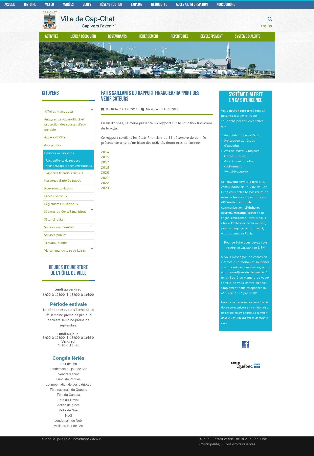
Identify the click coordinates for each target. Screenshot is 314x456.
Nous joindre (226, 4)
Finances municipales (59, 153)
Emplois (136, 4)
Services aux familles (59, 227)
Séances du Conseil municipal (65, 211)
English (266, 26)
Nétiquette (159, 4)
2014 (105, 152)
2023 (105, 188)
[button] (92, 109)
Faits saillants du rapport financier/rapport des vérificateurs (69, 163)
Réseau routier (111, 4)
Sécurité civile (53, 219)
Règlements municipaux (61, 204)
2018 (105, 167)
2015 (105, 157)
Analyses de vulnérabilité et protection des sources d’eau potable (65, 125)
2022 (105, 183)
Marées (68, 4)
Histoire (30, 4)
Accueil (9, 4)
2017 (105, 162)
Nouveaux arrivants (58, 188)
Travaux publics (56, 243)
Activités (51, 36)
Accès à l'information (192, 4)
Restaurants (117, 36)
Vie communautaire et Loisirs (65, 250)
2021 (105, 178)
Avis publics (52, 145)
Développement (211, 36)
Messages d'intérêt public (62, 180)
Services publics (55, 235)
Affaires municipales (59, 111)
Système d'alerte (247, 36)
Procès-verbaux (55, 196)
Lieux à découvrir (83, 36)
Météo (49, 4)
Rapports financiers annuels (64, 173)
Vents (87, 4)
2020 (105, 173)
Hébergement (148, 36)
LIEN (261, 248)
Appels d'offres (55, 137)
